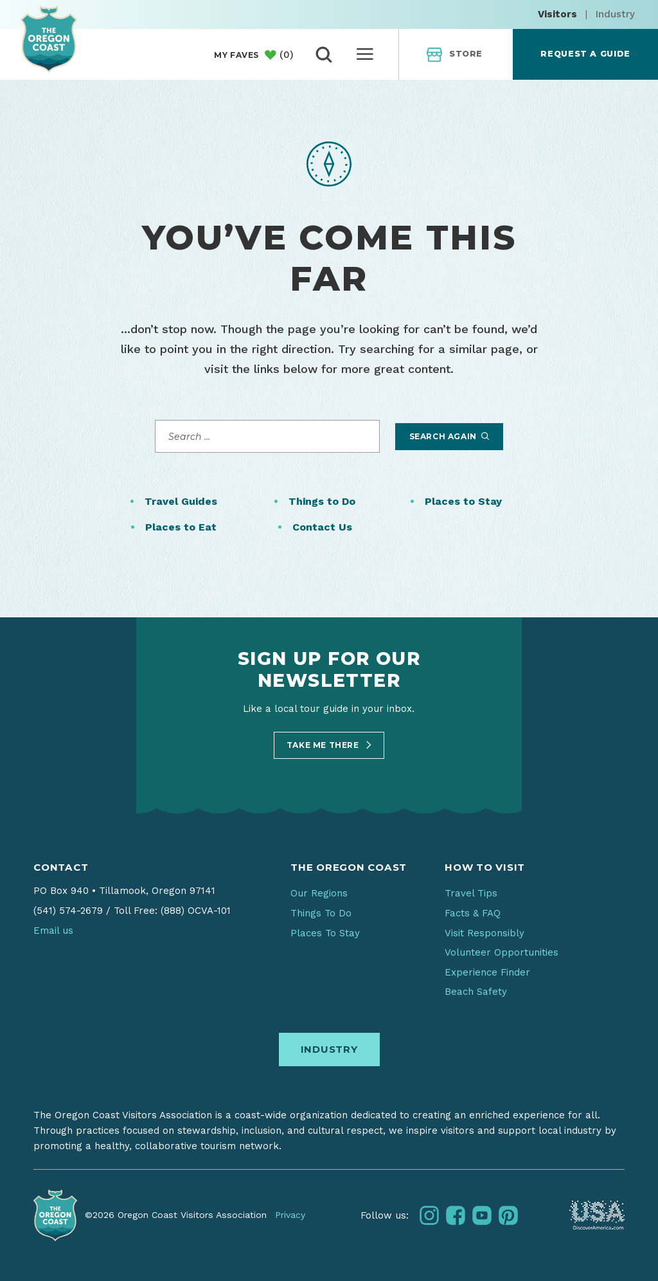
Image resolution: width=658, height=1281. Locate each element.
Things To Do (320, 913)
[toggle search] (324, 54)
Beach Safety (476, 991)
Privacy (290, 1215)
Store (455, 55)
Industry (615, 14)
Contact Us (322, 527)
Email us (53, 930)
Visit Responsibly (484, 933)
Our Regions (319, 893)
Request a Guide (585, 54)
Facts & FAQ (473, 913)
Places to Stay (463, 501)
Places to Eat (181, 527)
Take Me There (329, 745)
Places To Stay (325, 933)
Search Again (449, 436)
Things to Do (322, 501)
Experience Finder (487, 972)
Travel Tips (471, 893)
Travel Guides (181, 501)
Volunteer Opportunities (501, 952)
